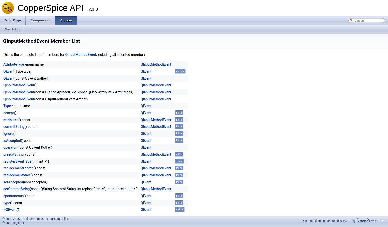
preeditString (13, 154)
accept (8, 113)
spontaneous (13, 196)
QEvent (8, 71)
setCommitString (16, 189)
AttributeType (13, 64)
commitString (13, 127)
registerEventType (17, 161)
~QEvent (10, 210)
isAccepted (12, 141)
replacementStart (16, 175)
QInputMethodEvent (80, 55)
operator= (11, 147)
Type (7, 106)
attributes (10, 120)
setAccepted (13, 182)
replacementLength (18, 168)
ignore (8, 134)
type (6, 203)
